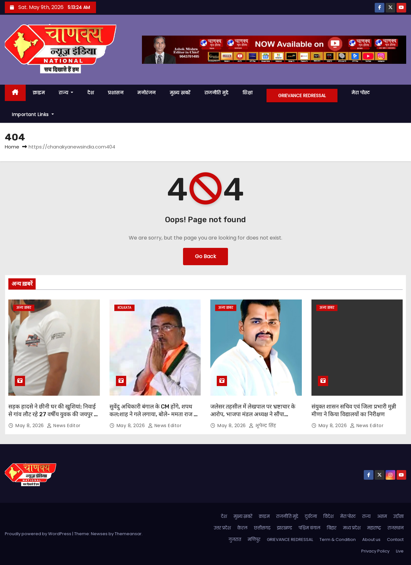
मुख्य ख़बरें (180, 92)
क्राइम (39, 92)
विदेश (328, 516)
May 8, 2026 (30, 425)
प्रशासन (115, 92)
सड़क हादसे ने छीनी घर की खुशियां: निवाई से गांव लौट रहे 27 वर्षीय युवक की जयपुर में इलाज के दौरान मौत (52, 414)
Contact (395, 539)
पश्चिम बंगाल (309, 528)
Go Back (205, 256)
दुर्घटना (311, 516)
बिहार (332, 528)
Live (400, 551)
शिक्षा (247, 92)
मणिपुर (254, 539)
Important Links (33, 114)
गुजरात (235, 539)
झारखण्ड (284, 528)
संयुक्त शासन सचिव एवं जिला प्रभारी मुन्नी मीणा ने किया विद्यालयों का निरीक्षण (353, 410)
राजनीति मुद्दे (217, 92)
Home (12, 146)
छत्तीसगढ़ (262, 528)
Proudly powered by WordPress (38, 534)
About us (371, 539)
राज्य (66, 92)
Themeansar (128, 534)
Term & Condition (337, 539)
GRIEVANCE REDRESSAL (302, 95)
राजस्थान (396, 528)
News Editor (64, 425)
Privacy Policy (375, 551)
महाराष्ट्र (374, 528)
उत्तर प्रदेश (222, 528)
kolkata (124, 307)
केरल (242, 528)
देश (90, 92)
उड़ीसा (398, 516)
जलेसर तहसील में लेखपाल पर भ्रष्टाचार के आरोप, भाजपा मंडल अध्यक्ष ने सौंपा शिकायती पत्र (252, 414)
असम (382, 516)
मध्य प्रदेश (352, 528)
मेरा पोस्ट (361, 92)
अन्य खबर (23, 307)
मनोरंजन (146, 92)
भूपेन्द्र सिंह (262, 425)
